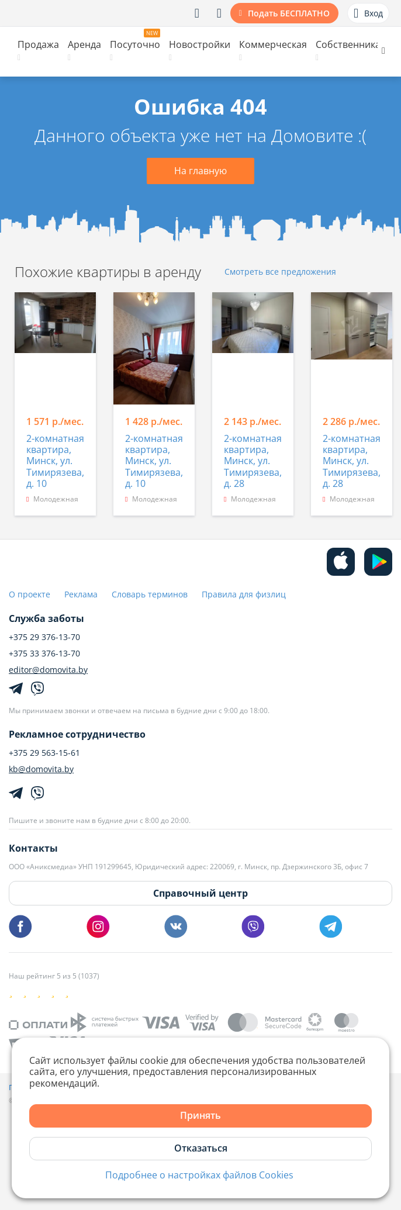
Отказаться (200, 1148)
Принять (200, 1115)
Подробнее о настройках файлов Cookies (199, 1175)
